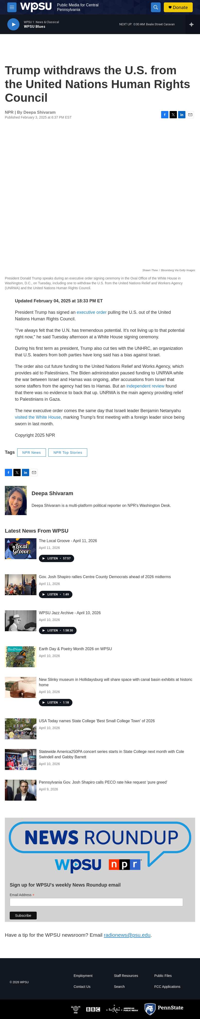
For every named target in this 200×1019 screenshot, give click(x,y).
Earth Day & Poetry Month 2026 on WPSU (75, 649)
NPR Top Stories (67, 452)
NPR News (31, 452)
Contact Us (82, 987)
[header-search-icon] (156, 7)
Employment (83, 976)
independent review (145, 386)
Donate (180, 7)
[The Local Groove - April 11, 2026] (20, 548)
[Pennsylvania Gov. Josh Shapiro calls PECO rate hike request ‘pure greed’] (20, 790)
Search (119, 987)
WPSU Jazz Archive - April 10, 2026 (70, 613)
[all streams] (193, 24)
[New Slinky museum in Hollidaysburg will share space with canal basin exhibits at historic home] (20, 687)
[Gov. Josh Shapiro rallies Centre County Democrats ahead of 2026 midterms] (20, 584)
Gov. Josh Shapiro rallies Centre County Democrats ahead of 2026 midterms (105, 577)
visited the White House (38, 417)
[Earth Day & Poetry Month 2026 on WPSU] (20, 656)
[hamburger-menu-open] (12, 7)
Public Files (163, 976)
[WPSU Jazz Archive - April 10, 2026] (20, 620)
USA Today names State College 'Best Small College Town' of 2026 (97, 721)
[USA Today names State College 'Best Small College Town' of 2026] (20, 728)
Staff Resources (126, 976)
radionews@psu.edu (127, 935)
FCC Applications (167, 987)
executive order (92, 312)
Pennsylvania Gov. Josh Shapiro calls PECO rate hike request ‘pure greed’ (103, 782)
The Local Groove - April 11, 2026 (68, 541)
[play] (13, 24)
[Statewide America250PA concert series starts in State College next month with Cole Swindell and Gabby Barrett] (20, 759)
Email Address (22, 895)
